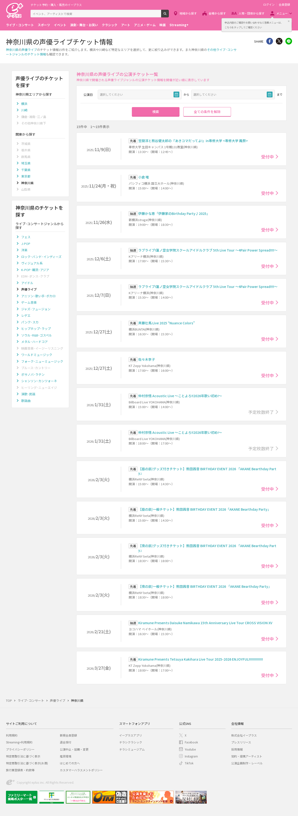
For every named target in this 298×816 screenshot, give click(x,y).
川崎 (24, 110)
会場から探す (217, 13)
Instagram (191, 756)
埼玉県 (26, 163)
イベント (60, 25)
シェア (269, 41)
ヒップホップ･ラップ (36, 328)
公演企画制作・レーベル (247, 763)
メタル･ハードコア (34, 341)
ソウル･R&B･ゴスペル (36, 335)
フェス (26, 237)
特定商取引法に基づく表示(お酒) (27, 763)
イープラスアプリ (130, 735)
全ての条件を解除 (207, 111)
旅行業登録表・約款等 (20, 770)
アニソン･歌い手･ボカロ (38, 296)
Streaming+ (179, 25)
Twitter (279, 41)
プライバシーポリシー (20, 749)
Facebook (191, 742)
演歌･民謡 (28, 394)
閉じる (289, 21)
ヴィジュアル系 (32, 263)
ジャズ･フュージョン (36, 309)
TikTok (189, 763)
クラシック (109, 25)
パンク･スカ (30, 322)
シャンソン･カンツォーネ (39, 381)
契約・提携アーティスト (246, 756)
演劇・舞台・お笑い (84, 25)
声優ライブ (29, 49)
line (288, 41)
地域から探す (188, 13)
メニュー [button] (282, 13)
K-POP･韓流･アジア (35, 269)
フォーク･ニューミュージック (42, 361)
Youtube (190, 749)
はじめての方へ (70, 763)
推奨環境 (65, 756)
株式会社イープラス (244, 735)
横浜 (24, 103)
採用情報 (237, 749)
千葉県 (26, 170)
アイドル (27, 283)
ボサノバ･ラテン (33, 374)
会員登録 (284, 4)
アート (125, 25)
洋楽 (24, 250)
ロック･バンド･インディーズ (41, 256)
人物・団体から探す (251, 13)
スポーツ (44, 25)
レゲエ (26, 315)
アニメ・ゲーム (145, 25)
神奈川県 (12, 49)
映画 (162, 25)
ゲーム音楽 (29, 302)
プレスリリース (241, 742)
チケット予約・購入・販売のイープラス (56, 5)
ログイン (269, 4)
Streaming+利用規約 (19, 742)
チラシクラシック (130, 742)
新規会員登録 (68, 735)
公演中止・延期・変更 (74, 749)
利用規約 (11, 735)
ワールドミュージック (36, 354)
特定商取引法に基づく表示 (23, 756)
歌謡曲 (26, 400)
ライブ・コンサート (20, 25)
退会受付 (65, 742)
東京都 (26, 176)
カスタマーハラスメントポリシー (81, 770)
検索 (155, 111)
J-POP (25, 243)
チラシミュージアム (132, 749)
